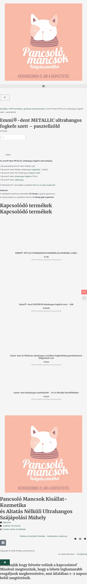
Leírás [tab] (8, 155)
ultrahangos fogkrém (23, 176)
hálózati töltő (34, 173)
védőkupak (19, 180)
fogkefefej (36, 169)
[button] (43, 86)
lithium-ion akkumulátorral (44, 185)
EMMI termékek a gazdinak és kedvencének (27, 109)
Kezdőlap (4, 109)
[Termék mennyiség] (13, 137)
